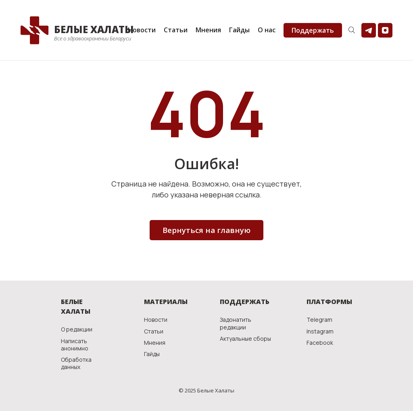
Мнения (208, 29)
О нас (266, 29)
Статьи (176, 29)
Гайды (239, 29)
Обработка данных (76, 363)
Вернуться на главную (206, 230)
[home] (72, 30)
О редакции (76, 329)
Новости (142, 29)
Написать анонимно (74, 345)
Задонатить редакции (235, 323)
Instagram (320, 331)
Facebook (320, 342)
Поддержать (313, 30)
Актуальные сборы (245, 338)
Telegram (319, 319)
